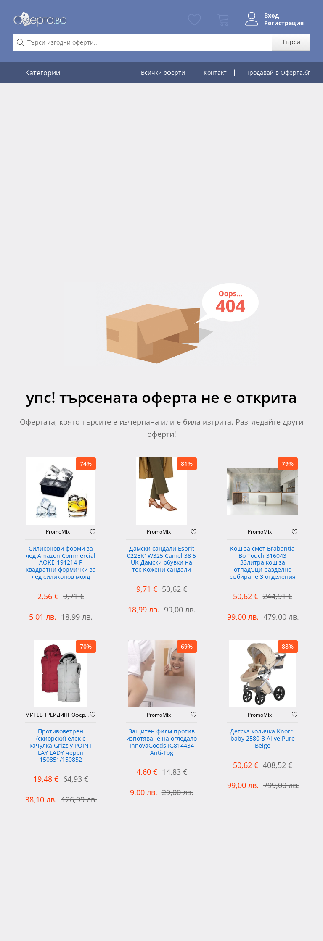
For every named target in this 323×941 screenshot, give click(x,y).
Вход (271, 15)
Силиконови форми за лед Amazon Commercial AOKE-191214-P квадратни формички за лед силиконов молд (61, 563)
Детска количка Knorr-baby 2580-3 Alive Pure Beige (262, 738)
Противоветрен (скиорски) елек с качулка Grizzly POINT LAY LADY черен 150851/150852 (60, 745)
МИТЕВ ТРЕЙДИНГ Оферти (57, 715)
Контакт (215, 72)
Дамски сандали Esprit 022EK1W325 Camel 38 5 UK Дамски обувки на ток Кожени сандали (161, 559)
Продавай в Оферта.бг (277, 72)
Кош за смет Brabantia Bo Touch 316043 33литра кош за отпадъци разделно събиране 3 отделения (263, 563)
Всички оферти (163, 72)
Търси (291, 42)
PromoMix (58, 532)
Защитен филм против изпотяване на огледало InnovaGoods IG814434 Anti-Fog (161, 742)
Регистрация (284, 23)
